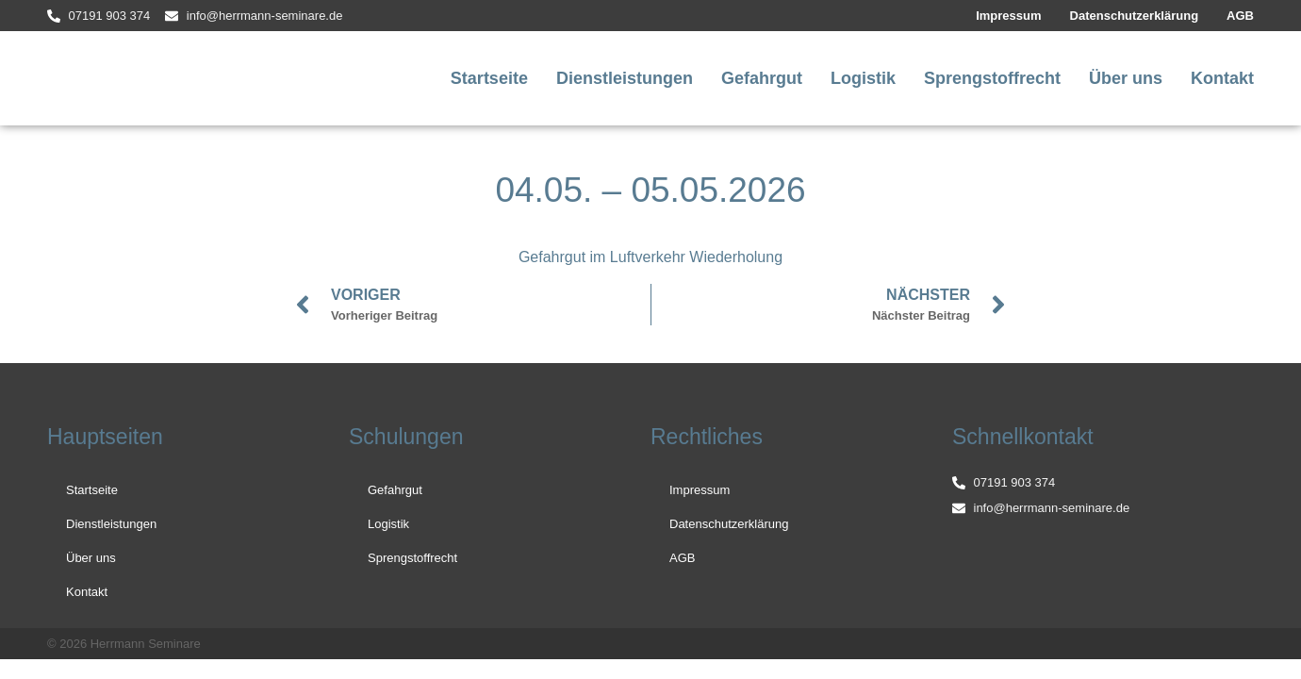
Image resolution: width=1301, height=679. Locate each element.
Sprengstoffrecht (992, 78)
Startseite (489, 78)
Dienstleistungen (624, 78)
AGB (1240, 15)
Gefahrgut (761, 78)
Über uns (1125, 78)
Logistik (863, 78)
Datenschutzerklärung (1134, 15)
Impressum (1008, 15)
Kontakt (1222, 78)
